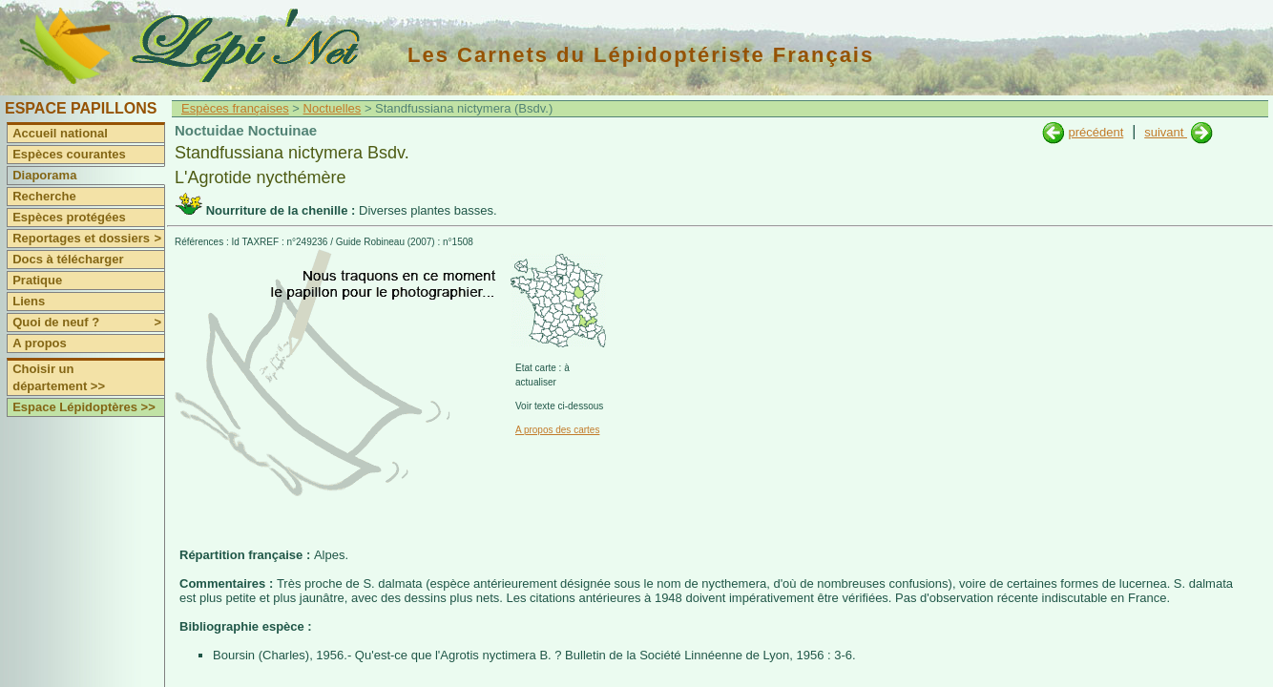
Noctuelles (332, 108)
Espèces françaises (235, 108)
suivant (1165, 132)
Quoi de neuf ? (88, 322)
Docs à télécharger (67, 259)
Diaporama (44, 175)
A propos (39, 343)
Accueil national (60, 133)
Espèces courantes (69, 154)
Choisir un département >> (58, 377)
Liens (28, 301)
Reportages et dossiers (88, 238)
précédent (1095, 132)
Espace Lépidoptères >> (84, 407)
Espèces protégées (69, 217)
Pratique (37, 280)
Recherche (43, 196)
